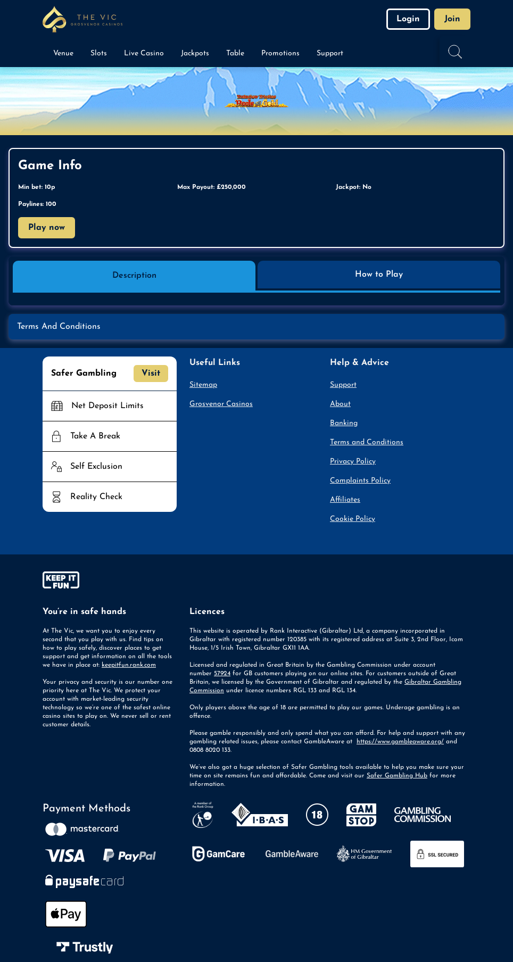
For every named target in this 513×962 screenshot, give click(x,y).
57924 (222, 673)
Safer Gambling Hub (397, 776)
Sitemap (203, 385)
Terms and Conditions (366, 442)
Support (343, 385)
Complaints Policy (360, 481)
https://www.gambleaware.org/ (400, 742)
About (340, 404)
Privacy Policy (353, 462)
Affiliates (345, 500)
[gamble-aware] (110, 582)
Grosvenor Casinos (221, 404)
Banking (344, 423)
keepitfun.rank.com (129, 665)
